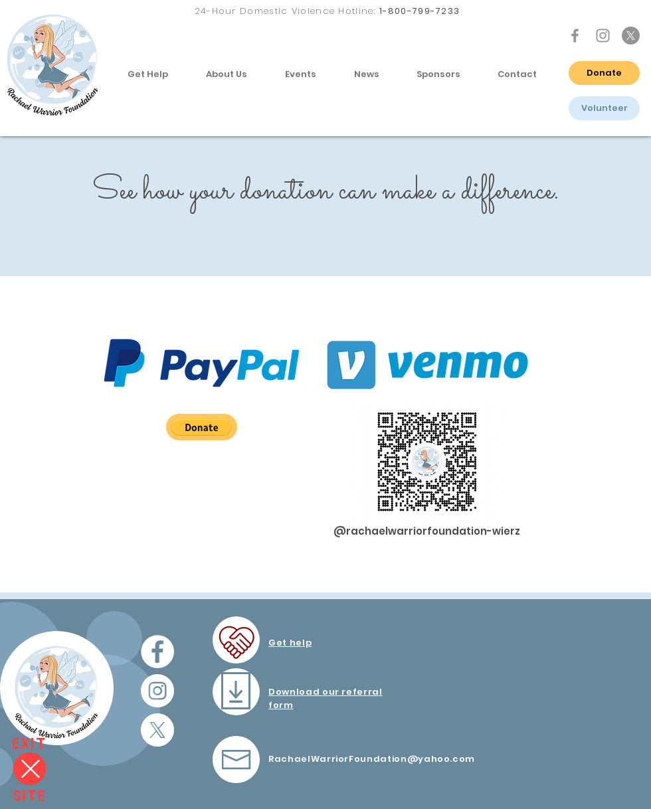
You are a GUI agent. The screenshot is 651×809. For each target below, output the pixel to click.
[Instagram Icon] (603, 36)
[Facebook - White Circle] (157, 651)
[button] (147, 74)
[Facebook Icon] (575, 36)
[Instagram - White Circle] (157, 690)
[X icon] (631, 36)
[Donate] (604, 73)
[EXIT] (28, 743)
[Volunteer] (604, 108)
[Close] (29, 769)
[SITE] (28, 795)
